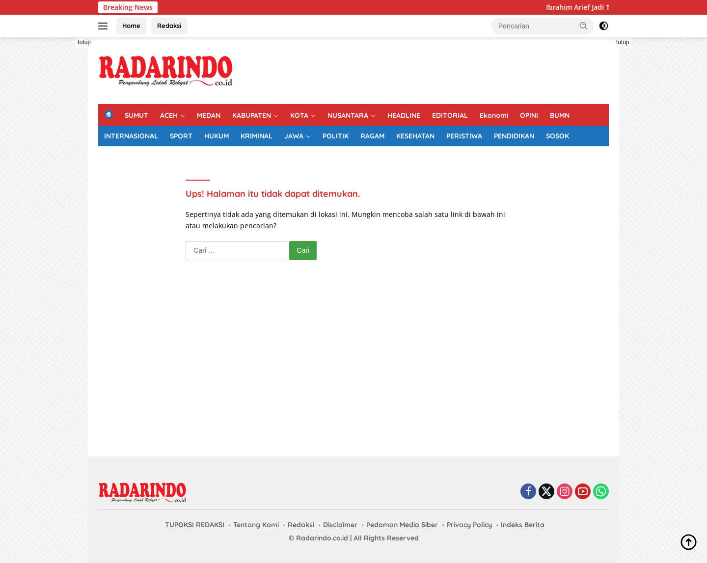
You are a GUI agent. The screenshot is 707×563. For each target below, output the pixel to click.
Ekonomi (494, 115)
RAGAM (372, 136)
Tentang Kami (256, 524)
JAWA (293, 136)
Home (131, 25)
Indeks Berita (522, 524)
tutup (84, 42)
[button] (584, 25)
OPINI (529, 115)
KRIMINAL (256, 136)
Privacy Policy (469, 524)
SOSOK (557, 136)
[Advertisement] (54, 184)
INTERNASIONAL (131, 136)
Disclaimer (340, 524)
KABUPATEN (251, 115)
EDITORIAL (450, 115)
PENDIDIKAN (514, 136)
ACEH (169, 115)
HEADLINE (403, 115)
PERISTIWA (464, 136)
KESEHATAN (415, 136)
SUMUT (136, 115)
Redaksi (169, 25)
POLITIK (336, 136)
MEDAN (208, 115)
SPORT (181, 136)
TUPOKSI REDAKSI (194, 524)
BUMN (560, 115)
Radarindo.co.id (322, 538)
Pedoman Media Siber (402, 524)
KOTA (299, 115)
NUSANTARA (347, 115)
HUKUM (216, 136)
